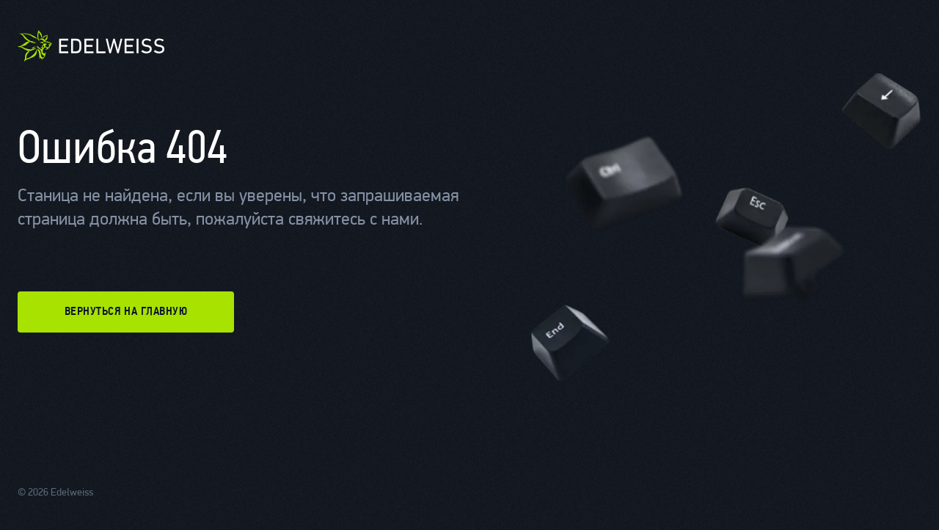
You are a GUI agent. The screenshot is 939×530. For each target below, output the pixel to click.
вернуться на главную (126, 312)
